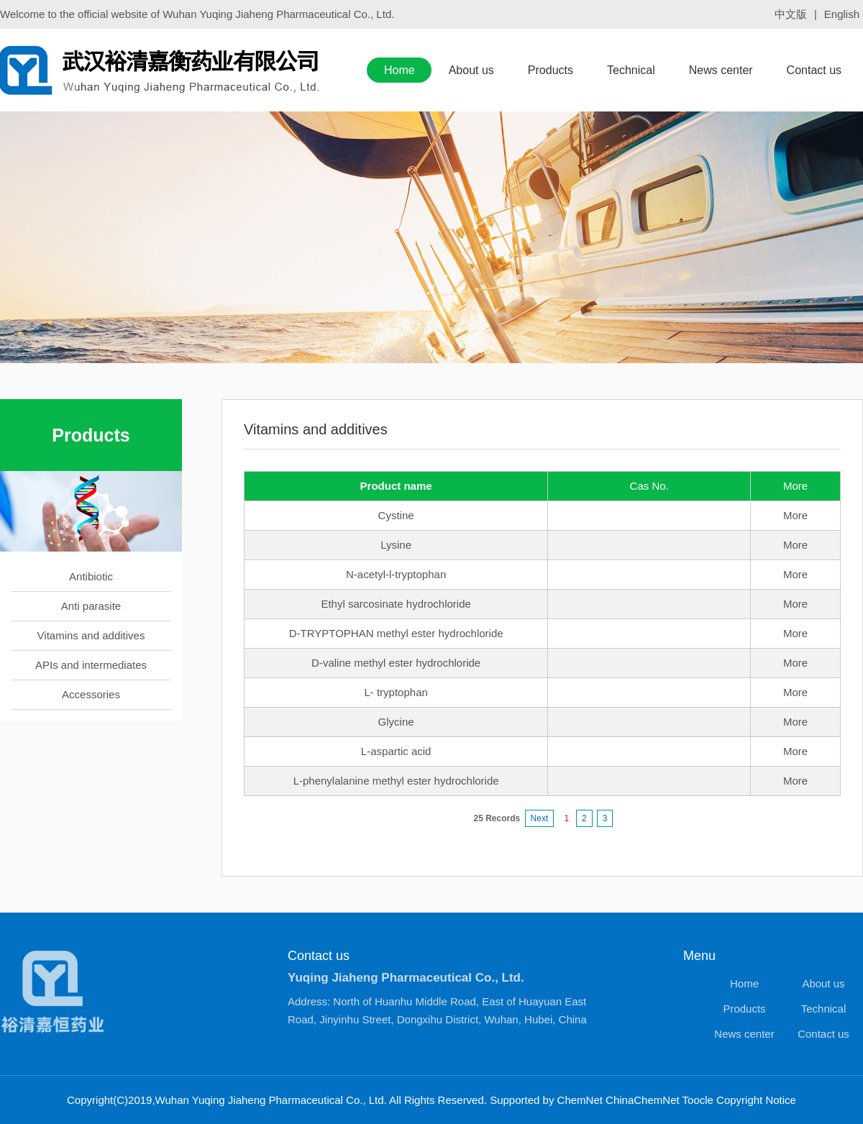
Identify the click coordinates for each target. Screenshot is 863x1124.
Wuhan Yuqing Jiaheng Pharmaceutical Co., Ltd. (278, 14)
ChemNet (580, 1100)
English (841, 14)
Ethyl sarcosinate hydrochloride (395, 604)
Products (550, 70)
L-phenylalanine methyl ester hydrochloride (396, 781)
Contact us (814, 70)
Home (399, 70)
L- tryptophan (395, 692)
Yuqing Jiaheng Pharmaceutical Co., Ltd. (406, 977)
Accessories (91, 694)
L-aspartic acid (396, 751)
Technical (631, 70)
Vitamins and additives (91, 635)
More (795, 515)
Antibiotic (91, 576)
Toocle (697, 1100)
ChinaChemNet (643, 1100)
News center (721, 70)
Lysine (395, 545)
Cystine (396, 515)
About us (471, 70)
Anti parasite (91, 606)
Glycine (396, 722)
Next (540, 818)
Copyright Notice (756, 1100)
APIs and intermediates (91, 665)
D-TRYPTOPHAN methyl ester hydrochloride (396, 633)
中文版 (791, 14)
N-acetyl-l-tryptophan (396, 574)
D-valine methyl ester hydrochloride (395, 663)
